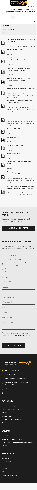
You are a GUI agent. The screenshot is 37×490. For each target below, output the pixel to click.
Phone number (8, 305)
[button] (13, 17)
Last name (5, 295)
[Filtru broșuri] (18, 32)
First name (6, 284)
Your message (7, 325)
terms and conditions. (21, 343)
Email (4, 315)
